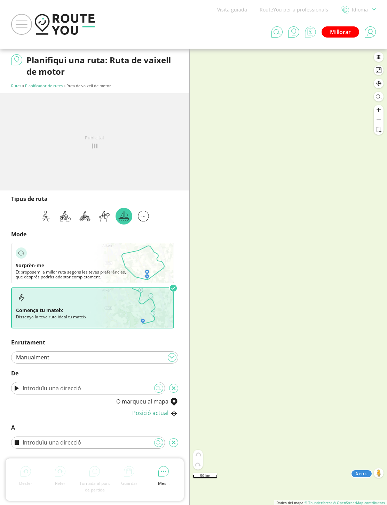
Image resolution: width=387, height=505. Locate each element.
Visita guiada (232, 9)
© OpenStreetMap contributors (359, 502)
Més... (163, 476)
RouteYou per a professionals (294, 9)
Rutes (16, 85)
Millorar (340, 32)
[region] (288, 277)
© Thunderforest (318, 502)
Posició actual (155, 413)
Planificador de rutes (44, 85)
